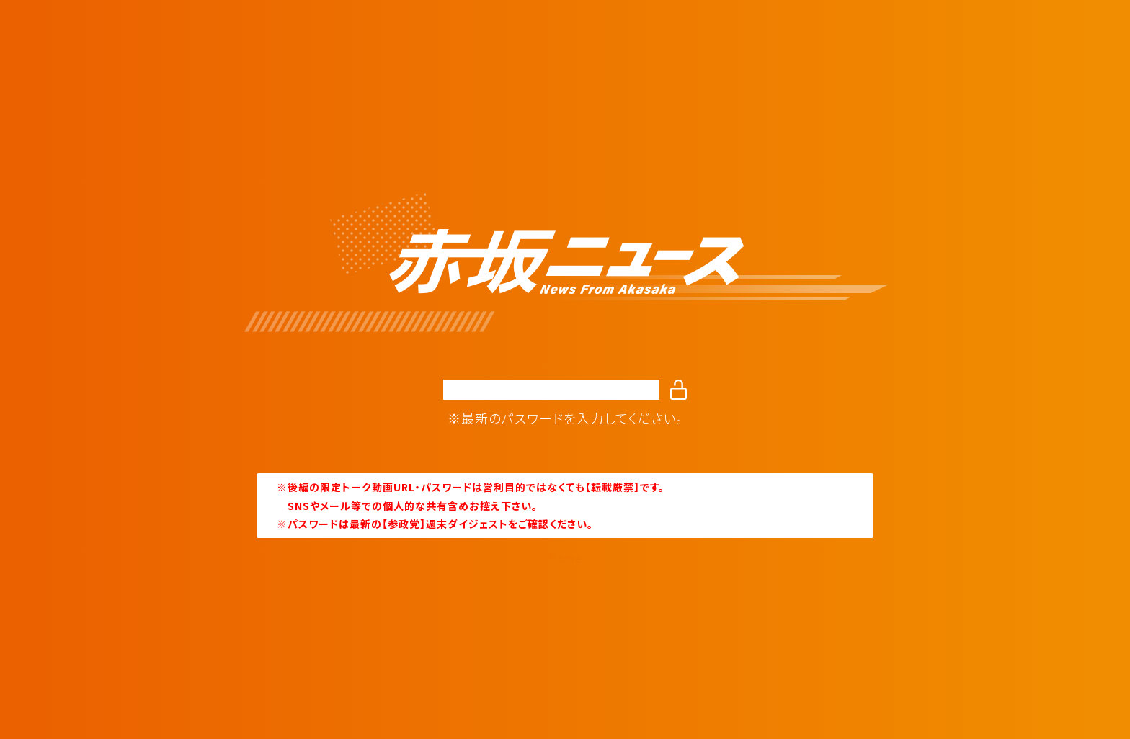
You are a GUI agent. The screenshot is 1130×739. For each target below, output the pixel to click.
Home (565, 558)
